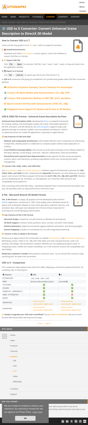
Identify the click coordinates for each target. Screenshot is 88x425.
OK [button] (25, 418)
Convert (50, 16)
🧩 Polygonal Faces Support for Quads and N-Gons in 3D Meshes (37, 109)
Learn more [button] (37, 412)
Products (24, 16)
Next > (48, 323)
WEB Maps (17, 381)
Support (75, 16)
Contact (82, 11)
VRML (15, 376)
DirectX (5, 202)
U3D (15, 366)
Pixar (46, 121)
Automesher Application (31, 170)
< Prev (39, 323)
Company (63, 16)
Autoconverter (27, 53)
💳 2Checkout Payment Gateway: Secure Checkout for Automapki (38, 87)
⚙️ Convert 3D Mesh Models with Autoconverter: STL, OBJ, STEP (37, 92)
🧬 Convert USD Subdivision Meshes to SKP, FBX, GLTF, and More (37, 98)
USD (31, 45)
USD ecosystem (43, 127)
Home (82, 2)
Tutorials (37, 16)
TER (14, 360)
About (82, 7)
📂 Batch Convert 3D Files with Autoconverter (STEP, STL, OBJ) (36, 103)
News (13, 16)
